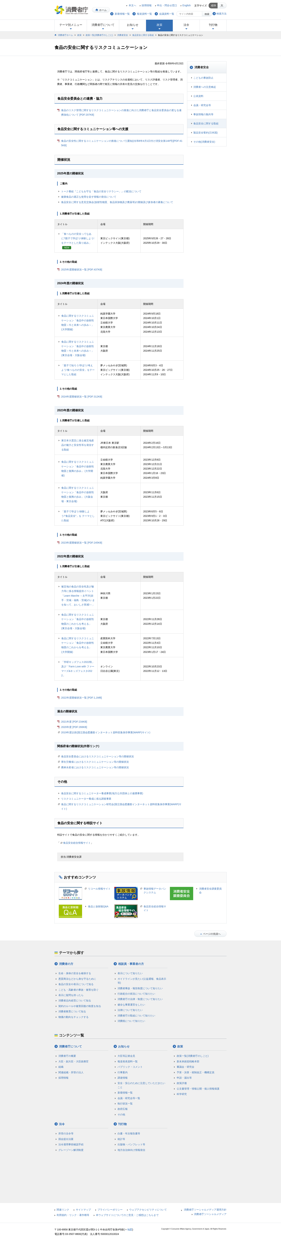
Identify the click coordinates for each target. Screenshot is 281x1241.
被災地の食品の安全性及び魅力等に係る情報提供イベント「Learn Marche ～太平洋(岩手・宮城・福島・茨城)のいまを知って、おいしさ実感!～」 (78, 595)
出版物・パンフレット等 (131, 1144)
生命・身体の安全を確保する (74, 973)
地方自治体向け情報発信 (131, 1150)
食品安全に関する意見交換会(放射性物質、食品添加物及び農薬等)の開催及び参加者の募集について (117, 202)
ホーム (103, 10)
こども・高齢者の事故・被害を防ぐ (78, 989)
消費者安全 (122, 35)
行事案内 (123, 1072)
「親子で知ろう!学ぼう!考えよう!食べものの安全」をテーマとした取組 (78, 370)
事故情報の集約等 (203, 114)
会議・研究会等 (202, 105)
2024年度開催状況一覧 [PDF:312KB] (81, 396)
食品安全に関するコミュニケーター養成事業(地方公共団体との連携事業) (102, 793)
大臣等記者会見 (126, 1055)
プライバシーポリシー (110, 1209)
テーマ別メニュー (70, 24)
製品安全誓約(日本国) (205, 132)
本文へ (132, 5)
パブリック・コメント (130, 1066)
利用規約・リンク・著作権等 (73, 1215)
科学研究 (182, 1094)
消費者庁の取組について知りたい (136, 1015)
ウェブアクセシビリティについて (148, 1209)
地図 (129, 1229)
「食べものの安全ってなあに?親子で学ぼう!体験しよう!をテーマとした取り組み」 (77, 238)
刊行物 (213, 24)
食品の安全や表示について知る (76, 984)
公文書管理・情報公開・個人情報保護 (198, 1088)
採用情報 (147, 5)
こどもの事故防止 (203, 77)
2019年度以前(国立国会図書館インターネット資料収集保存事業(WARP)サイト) (105, 732)
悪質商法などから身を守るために (77, 978)
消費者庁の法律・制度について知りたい (140, 999)
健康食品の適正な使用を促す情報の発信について (88, 196)
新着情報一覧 (125, 1092)
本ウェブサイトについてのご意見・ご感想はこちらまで (127, 1215)
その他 (121, 1114)
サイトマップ (83, 1209)
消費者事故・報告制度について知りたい (140, 988)
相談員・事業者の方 (131, 963)
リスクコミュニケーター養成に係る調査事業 (86, 798)
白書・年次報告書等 (129, 1133)
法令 (186, 24)
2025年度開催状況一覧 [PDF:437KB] (81, 269)
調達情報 (123, 1077)
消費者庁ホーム (65, 35)
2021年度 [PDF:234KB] (74, 721)
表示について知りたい (130, 973)
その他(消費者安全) (204, 141)
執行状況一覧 (125, 1103)
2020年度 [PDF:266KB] (74, 727)
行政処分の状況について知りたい (136, 993)
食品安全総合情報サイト (77, 842)
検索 (207, 14)
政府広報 (123, 1108)
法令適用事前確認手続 (71, 1144)
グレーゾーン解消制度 (71, 1150)
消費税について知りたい (131, 1021)
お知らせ (132, 24)
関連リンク (63, 1209)
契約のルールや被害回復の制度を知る (79, 1006)
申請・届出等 (184, 1077)
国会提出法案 (65, 1139)
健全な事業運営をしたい (131, 1004)
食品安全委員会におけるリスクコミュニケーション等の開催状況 (97, 756)
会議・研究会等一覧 (129, 1098)
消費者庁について (103, 24)
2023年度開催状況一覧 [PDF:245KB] (81, 542)
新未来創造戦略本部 (188, 1061)
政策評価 (182, 1083)
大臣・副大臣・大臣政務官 (73, 1061)
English (186, 5)
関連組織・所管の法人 (71, 1072)
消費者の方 (66, 963)
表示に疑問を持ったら (71, 995)
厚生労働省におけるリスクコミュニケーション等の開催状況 (95, 761)
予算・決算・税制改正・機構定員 (195, 1072)
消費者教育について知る (72, 1011)
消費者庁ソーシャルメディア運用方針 (205, 1209)
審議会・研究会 (185, 1066)
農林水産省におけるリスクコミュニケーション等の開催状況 (95, 767)
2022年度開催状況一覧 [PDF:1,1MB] (81, 697)
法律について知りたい (130, 1010)
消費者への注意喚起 (204, 86)
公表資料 (198, 96)
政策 (159, 24)
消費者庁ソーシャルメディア (210, 1214)
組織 (60, 1066)
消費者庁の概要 (67, 1055)
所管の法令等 (65, 1133)
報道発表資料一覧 (128, 1061)
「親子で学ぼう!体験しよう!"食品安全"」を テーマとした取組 (78, 516)
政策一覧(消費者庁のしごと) (99, 35)
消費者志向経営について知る (74, 1000)
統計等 (121, 1139)
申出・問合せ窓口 (167, 5)
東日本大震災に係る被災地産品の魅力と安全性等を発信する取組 (77, 445)
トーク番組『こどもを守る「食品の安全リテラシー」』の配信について (101, 191)
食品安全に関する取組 (143, 35)
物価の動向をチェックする (73, 1017)
